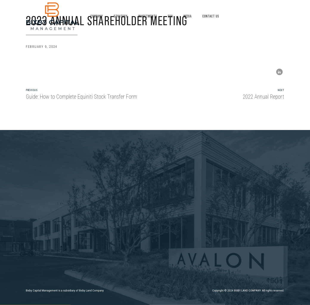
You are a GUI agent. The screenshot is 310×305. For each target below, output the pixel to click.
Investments (147, 16)
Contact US (210, 16)
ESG (170, 16)
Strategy (120, 16)
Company (96, 16)
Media (188, 16)
